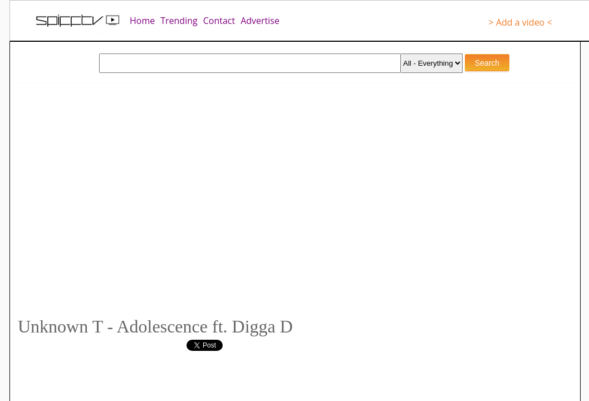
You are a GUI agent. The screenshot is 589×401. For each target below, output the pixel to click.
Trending (178, 20)
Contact (219, 20)
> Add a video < (520, 22)
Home (142, 20)
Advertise (259, 20)
